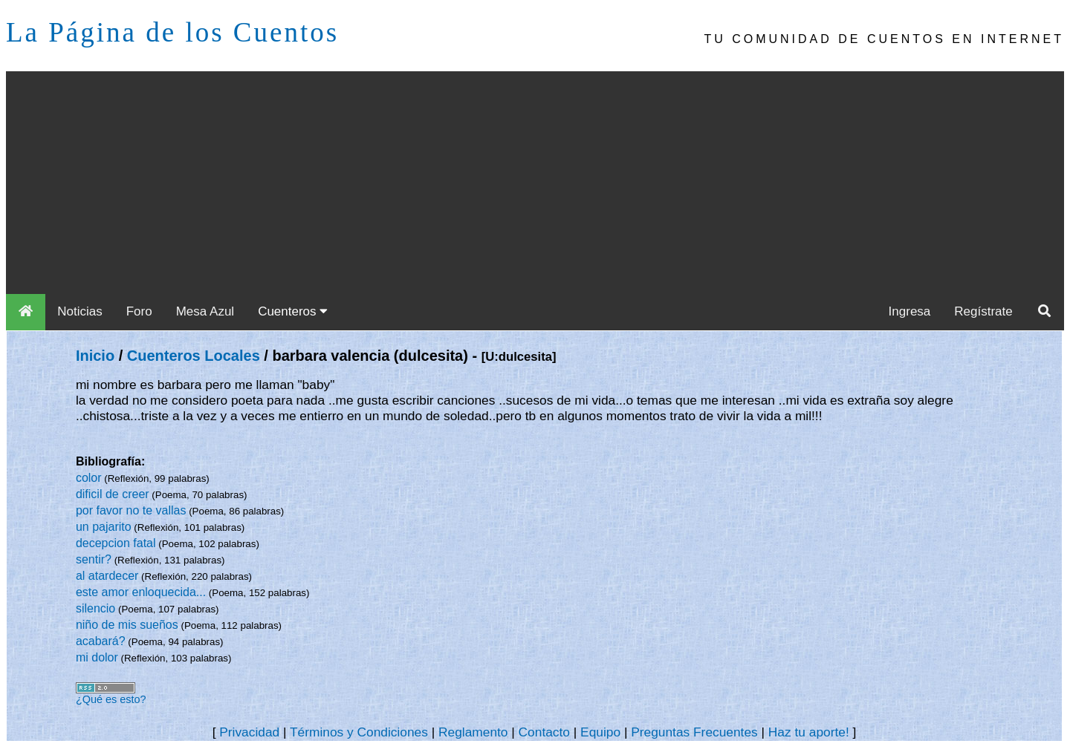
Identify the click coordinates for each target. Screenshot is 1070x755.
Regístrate (983, 311)
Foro (139, 311)
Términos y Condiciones (359, 732)
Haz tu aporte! (808, 732)
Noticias (79, 311)
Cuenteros (293, 311)
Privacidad (249, 732)
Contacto (544, 732)
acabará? (101, 641)
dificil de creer (112, 494)
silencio (95, 608)
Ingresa (910, 311)
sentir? (93, 559)
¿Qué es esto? (111, 699)
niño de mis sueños (127, 624)
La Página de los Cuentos (172, 32)
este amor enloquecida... (141, 592)
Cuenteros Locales (193, 355)
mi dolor (97, 657)
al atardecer (107, 575)
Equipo (600, 732)
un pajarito (104, 526)
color (89, 477)
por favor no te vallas (131, 510)
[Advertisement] (535, 183)
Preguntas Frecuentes (694, 732)
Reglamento (473, 732)
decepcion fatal (116, 543)
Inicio (95, 355)
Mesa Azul (205, 311)
